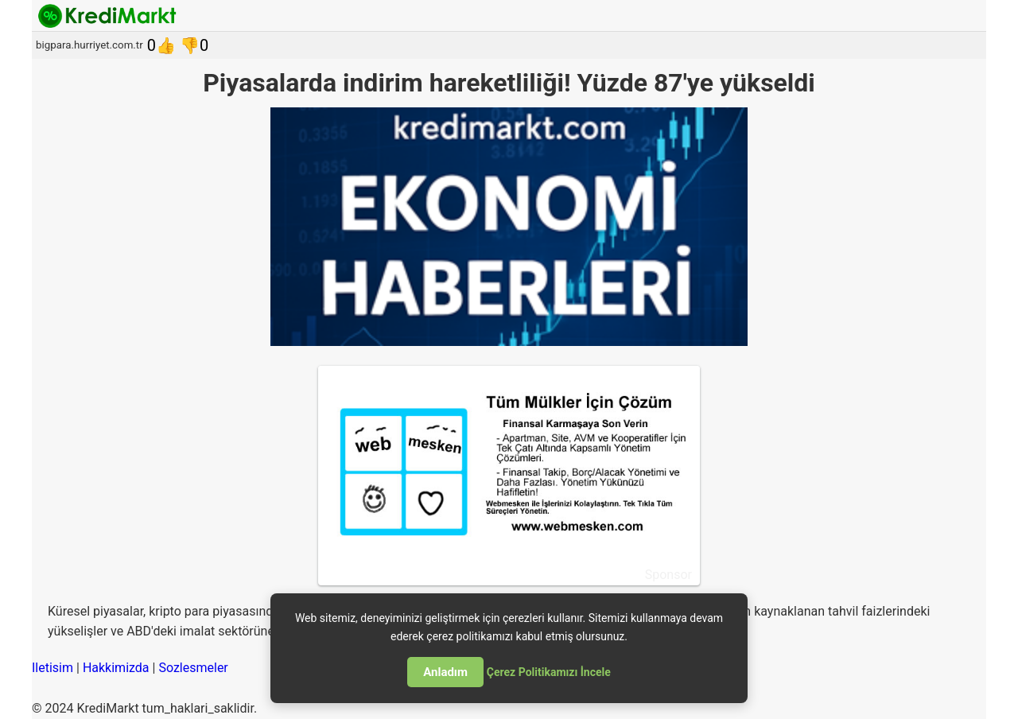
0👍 (161, 45)
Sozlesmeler (192, 667)
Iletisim (52, 667)
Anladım (445, 672)
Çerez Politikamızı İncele (549, 672)
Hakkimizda (116, 667)
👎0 (194, 45)
